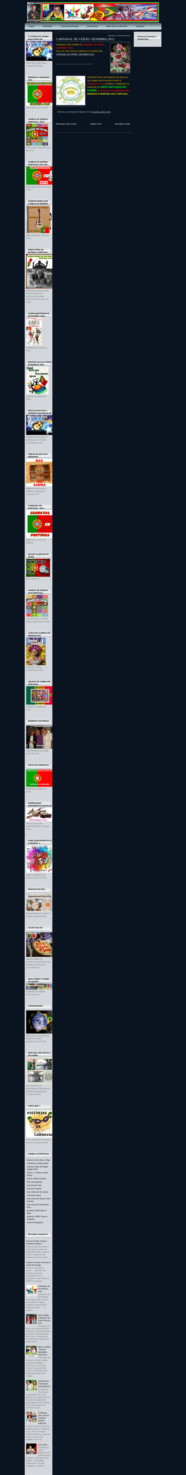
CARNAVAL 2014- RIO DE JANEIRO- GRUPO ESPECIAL (43, 1418)
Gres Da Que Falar (34, 1185)
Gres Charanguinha (34, 1182)
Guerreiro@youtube (70, 26)
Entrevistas (92, 26)
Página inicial (96, 124)
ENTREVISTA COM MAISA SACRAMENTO (44, 1384)
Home (31, 26)
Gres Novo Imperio (34, 1189)
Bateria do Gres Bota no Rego (38, 1160)
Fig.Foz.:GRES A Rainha (36, 1179)
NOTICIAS (47, 26)
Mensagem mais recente (66, 124)
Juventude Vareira (34, 1195)
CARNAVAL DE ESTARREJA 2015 (44, 1289)
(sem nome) (42, 1445)
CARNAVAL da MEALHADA (38, 1163)
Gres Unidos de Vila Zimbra (37, 1192)
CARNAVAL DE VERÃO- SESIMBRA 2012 (85, 39)
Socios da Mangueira (35, 1223)
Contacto (140, 26)
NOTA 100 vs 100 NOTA (116, 26)
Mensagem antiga (122, 124)
